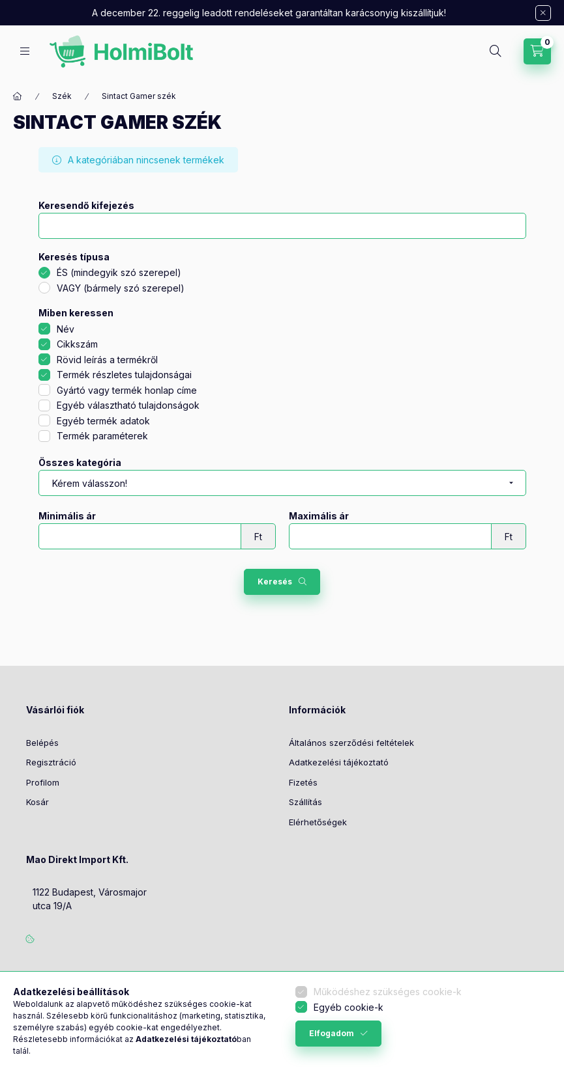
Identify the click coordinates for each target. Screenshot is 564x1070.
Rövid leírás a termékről (107, 359)
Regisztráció (51, 762)
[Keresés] (495, 51)
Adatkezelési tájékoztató (339, 762)
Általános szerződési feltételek (351, 742)
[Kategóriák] (25, 51)
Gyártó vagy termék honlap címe (127, 390)
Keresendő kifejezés (86, 205)
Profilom (42, 782)
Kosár (37, 802)
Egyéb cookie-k (348, 1007)
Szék (62, 96)
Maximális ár (319, 516)
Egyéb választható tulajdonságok (128, 405)
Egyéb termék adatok (103, 420)
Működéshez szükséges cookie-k (388, 991)
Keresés (275, 581)
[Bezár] (543, 13)
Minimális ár (67, 516)
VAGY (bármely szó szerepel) (121, 288)
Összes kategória (79, 463)
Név (65, 329)
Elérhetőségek (318, 822)
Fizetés (303, 782)
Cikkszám (77, 344)
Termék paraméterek (102, 435)
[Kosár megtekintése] (537, 51)
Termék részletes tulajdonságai (124, 374)
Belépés (42, 742)
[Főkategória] (17, 96)
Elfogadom (331, 1033)
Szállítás (305, 802)
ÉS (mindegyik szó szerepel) (119, 272)
